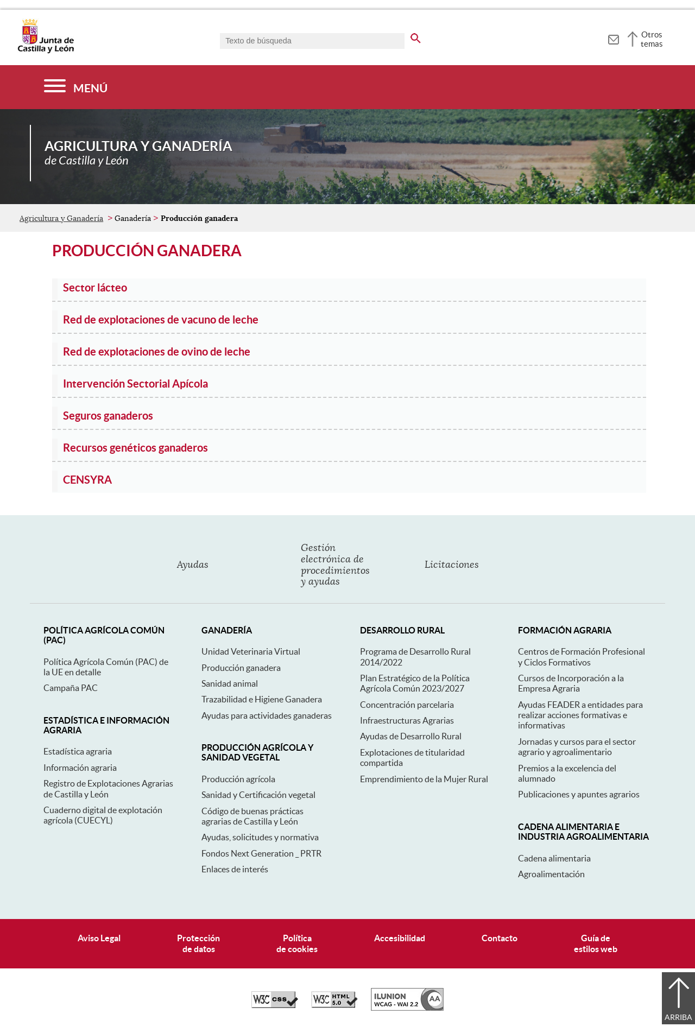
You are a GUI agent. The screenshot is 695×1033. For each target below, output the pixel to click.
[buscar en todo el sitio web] (415, 36)
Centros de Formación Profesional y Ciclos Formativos (581, 657)
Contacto (499, 938)
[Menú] (76, 87)
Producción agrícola (238, 779)
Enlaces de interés (234, 869)
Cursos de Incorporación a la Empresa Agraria (571, 683)
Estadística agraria (77, 751)
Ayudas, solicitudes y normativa (260, 837)
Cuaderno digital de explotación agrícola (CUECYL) (102, 815)
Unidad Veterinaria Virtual (250, 651)
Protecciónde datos (198, 943)
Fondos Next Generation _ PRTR (261, 853)
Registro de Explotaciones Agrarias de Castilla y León (108, 788)
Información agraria (80, 767)
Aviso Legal (99, 938)
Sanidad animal (229, 683)
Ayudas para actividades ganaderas (266, 715)
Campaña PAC (70, 688)
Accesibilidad (399, 938)
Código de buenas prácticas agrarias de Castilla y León (252, 816)
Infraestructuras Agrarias (407, 720)
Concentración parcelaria (407, 704)
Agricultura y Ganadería (61, 218)
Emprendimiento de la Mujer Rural (424, 779)
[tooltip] (613, 38)
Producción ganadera (241, 668)
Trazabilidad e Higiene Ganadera (261, 699)
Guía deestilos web (595, 943)
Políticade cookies (297, 943)
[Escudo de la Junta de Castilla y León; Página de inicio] (45, 51)
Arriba (678, 1017)
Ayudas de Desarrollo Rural (411, 736)
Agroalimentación (551, 874)
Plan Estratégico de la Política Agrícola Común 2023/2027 (415, 683)
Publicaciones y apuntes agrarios (579, 794)
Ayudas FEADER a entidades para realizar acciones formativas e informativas (580, 715)
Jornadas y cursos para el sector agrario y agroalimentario (577, 747)
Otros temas (652, 39)
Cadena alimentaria (554, 858)
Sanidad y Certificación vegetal (258, 795)
